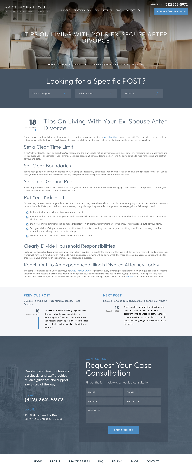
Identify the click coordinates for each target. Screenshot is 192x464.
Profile (65, 10)
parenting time (110, 137)
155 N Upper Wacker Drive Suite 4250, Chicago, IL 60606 (44, 416)
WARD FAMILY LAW (79, 270)
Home (38, 461)
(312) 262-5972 (176, 4)
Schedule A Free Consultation (171, 11)
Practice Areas (82, 10)
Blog (119, 10)
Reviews (107, 10)
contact (129, 276)
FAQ (97, 10)
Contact (130, 10)
